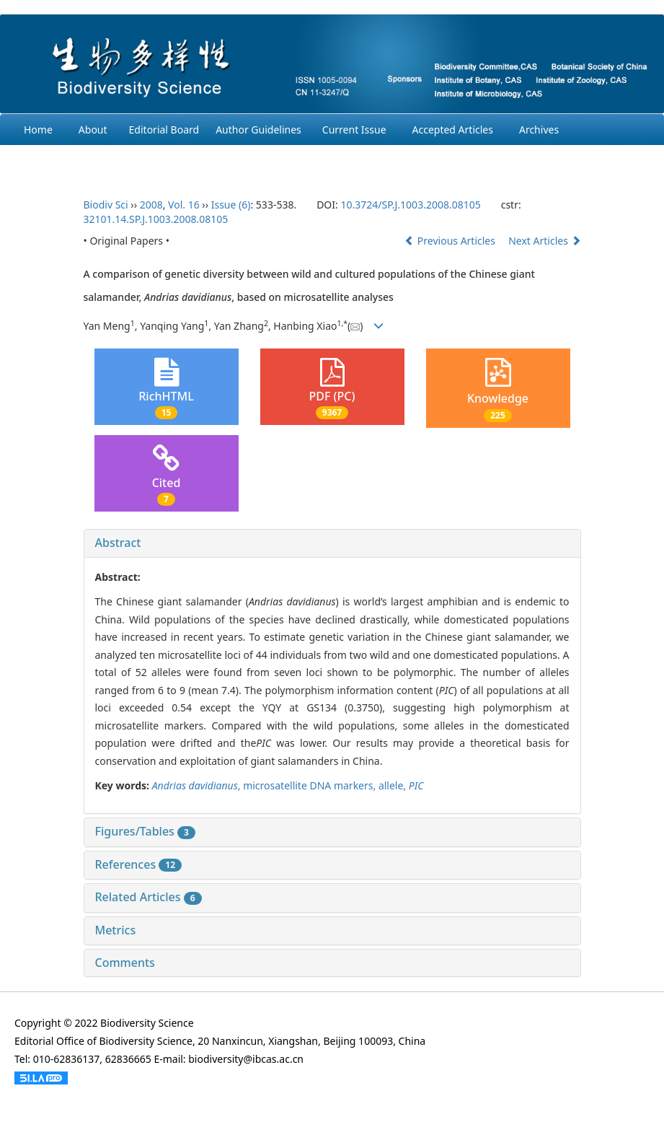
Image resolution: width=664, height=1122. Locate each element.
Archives (539, 129)
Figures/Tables (145, 831)
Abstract (118, 543)
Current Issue (354, 129)
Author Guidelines (258, 129)
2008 (151, 204)
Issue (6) (231, 204)
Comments (125, 962)
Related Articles (148, 897)
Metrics (115, 930)
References (138, 864)
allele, (394, 785)
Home (38, 129)
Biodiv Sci (106, 204)
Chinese (200, 160)
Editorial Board (164, 129)
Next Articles (544, 240)
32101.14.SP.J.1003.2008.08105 (156, 219)
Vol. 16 (184, 204)
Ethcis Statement (63, 160)
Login (142, 160)
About (93, 129)
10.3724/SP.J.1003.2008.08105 (410, 204)
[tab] (332, 543)
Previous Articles (450, 240)
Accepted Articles (452, 129)
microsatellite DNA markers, (311, 785)
